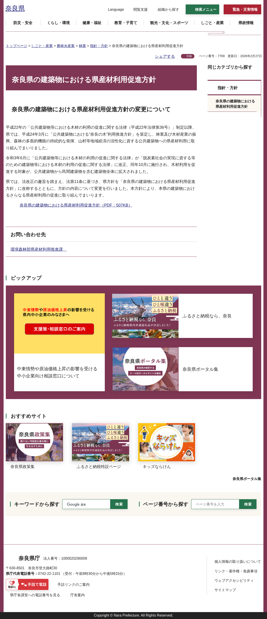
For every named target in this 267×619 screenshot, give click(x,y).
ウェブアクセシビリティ (234, 580)
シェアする (165, 56)
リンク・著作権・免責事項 (235, 571)
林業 (82, 46)
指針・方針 (99, 46)
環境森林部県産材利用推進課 (39, 249)
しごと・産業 (42, 46)
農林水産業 (66, 46)
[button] (113, 9)
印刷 (189, 56)
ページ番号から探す (165, 504)
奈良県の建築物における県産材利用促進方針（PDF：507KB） (76, 205)
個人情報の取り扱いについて (237, 561)
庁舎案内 (77, 595)
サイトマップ (225, 590)
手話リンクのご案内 (73, 584)
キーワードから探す (37, 504)
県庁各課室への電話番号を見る (35, 595)
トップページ (16, 46)
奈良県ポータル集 (247, 479)
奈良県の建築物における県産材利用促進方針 (235, 103)
